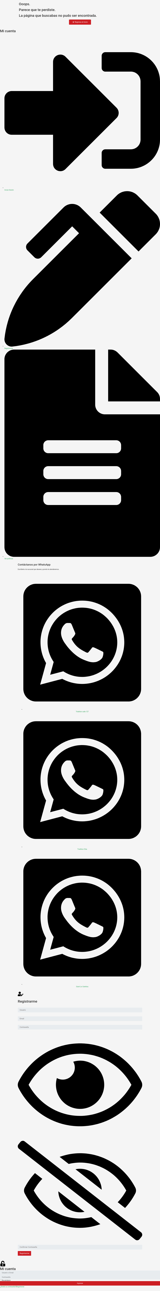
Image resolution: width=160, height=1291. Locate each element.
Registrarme (24, 1253)
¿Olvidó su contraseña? (8, 1287)
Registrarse (20, 1287)
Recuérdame (5, 1280)
